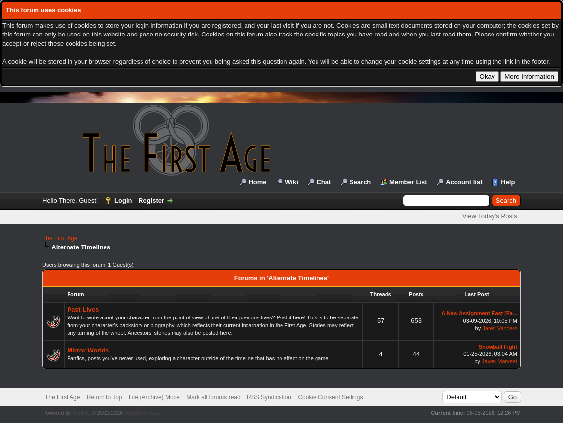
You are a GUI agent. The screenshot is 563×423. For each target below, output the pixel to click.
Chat (324, 182)
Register (151, 200)
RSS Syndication (269, 397)
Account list (464, 182)
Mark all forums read (213, 397)
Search (360, 182)
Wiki (291, 182)
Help (508, 182)
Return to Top (104, 397)
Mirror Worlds (88, 350)
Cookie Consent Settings (330, 397)
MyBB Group (140, 413)
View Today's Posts (489, 216)
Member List (408, 182)
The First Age (59, 238)
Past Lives (83, 309)
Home (257, 182)
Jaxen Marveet (499, 361)
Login (123, 200)
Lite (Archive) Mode (154, 397)
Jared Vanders (499, 328)
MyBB (80, 413)
